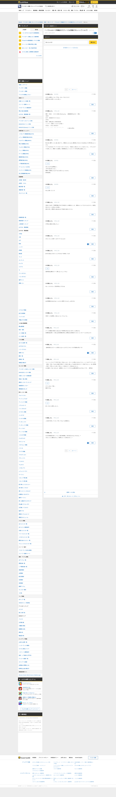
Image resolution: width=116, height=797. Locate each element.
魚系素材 (21, 579)
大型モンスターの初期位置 (25, 375)
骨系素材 (21, 583)
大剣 (20, 237)
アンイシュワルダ (23, 398)
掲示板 (95, 10)
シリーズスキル (22, 349)
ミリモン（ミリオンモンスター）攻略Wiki (62, 781)
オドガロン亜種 (22, 412)
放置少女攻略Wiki (78, 773)
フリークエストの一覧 (24, 533)
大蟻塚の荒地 (22, 625)
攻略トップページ (23, 84)
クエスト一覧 (66, 10)
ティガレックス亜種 (23, 425)
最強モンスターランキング (25, 382)
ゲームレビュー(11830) (24, 167)
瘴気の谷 (21, 632)
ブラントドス (22, 458)
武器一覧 (54, 10)
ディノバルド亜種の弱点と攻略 (29, 44)
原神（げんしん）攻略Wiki (38, 773)
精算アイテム (22, 586)
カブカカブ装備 (22, 310)
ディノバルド (22, 428)
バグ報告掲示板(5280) (24, 163)
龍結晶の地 (21, 635)
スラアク (21, 266)
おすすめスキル (22, 346)
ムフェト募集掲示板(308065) (25, 137)
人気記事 (24, 29)
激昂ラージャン (22, 497)
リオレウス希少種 (23, 481)
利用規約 (34, 757)
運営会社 (71, 757)
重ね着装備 (21, 326)
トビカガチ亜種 (22, 435)
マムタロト (21, 464)
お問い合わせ (63, 757)
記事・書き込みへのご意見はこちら (70, 496)
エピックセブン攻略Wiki (58, 775)
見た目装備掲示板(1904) (24, 173)
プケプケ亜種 (22, 451)
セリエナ (21, 609)
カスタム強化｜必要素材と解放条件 (30, 51)
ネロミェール (22, 441)
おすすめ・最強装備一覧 (24, 114)
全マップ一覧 (22, 599)
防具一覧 (60, 10)
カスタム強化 (89, 10)
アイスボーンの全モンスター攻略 (26, 369)
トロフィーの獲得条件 (24, 652)
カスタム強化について (24, 648)
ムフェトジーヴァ (23, 471)
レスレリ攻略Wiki (78, 775)
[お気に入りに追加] (75, 6)
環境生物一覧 (22, 563)
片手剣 (20, 233)
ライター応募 (93, 757)
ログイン (94, 2)
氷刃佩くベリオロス (23, 507)
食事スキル (21, 352)
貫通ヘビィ (21, 283)
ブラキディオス (22, 454)
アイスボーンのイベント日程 (25, 120)
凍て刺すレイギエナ (23, 487)
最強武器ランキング (23, 220)
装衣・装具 (21, 329)
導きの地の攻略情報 (23, 111)
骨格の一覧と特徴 (23, 379)
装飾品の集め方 (22, 362)
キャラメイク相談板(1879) (25, 170)
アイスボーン (28, 10)
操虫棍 (20, 253)
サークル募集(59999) (24, 153)
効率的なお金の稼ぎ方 (24, 668)
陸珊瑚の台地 (22, 629)
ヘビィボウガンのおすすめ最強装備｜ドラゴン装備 (32, 33)
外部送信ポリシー (54, 757)
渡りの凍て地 (22, 612)
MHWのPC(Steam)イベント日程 (26, 127)
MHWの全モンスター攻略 (25, 372)
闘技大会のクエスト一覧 (24, 540)
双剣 (20, 243)
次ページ (74, 89)
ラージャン (21, 474)
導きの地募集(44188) (24, 143)
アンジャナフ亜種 (23, 402)
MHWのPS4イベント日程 (25, 124)
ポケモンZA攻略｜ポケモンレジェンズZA (41, 762)
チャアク (21, 263)
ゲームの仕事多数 (62, 2)
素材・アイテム (74, 10)
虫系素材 (21, 573)
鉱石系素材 (21, 576)
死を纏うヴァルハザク (24, 504)
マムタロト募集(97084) (24, 147)
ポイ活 (71, 2)
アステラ (21, 619)
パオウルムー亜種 (23, 445)
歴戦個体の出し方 (23, 389)
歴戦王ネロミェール (23, 517)
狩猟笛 (20, 250)
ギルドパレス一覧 (23, 193)
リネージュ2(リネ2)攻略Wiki (38, 781)
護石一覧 (21, 356)
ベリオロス (21, 461)
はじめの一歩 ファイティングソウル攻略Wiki (84, 781)
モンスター (48, 10)
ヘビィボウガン (22, 276)
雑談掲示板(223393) (23, 157)
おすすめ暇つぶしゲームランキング (30, 709)
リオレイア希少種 (23, 477)
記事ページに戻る (71, 492)
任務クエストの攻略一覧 (24, 101)
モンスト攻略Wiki (78, 768)
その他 (20, 593)
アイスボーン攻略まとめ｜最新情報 (30, 36)
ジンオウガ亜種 (22, 418)
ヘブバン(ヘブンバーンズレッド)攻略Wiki (62, 773)
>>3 (47, 383)
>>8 (47, 268)
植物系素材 (21, 570)
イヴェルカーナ (22, 405)
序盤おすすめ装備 (23, 320)
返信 (92, 104)
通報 (94, 94)
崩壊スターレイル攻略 (37, 768)
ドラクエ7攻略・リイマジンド (38, 765)
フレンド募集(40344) (24, 150)
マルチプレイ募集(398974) (25, 140)
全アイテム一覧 (22, 560)
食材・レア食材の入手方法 (25, 655)
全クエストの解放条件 (24, 527)
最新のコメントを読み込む (70, 47)
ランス (20, 256)
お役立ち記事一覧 (23, 642)
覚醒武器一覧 (22, 190)
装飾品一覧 (21, 359)
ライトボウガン (22, 273)
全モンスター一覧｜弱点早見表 (29, 48)
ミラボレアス (22, 468)
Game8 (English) (78, 757)
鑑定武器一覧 (22, 186)
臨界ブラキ (21, 510)
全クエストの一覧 (23, 524)
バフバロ (21, 448)
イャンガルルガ (22, 408)
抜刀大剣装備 (22, 313)
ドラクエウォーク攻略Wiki (38, 770)
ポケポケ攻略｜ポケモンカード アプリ (83, 765)
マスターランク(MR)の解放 (25, 550)
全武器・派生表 (22, 180)
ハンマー (21, 247)
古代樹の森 (21, 622)
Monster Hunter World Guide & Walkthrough (30, 675)
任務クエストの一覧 (23, 530)
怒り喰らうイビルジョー (24, 484)
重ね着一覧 (82, 10)
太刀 (20, 240)
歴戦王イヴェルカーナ (24, 514)
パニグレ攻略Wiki (78, 778)
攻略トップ (21, 10)
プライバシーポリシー (43, 757)
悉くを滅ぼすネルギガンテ (25, 501)
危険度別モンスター (23, 385)
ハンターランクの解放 (24, 645)
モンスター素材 (22, 589)
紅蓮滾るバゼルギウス (24, 494)
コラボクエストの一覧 (24, 537)
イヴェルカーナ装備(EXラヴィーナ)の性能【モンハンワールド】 (67, 30)
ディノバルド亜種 (23, 431)
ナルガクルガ (22, 438)
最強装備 (35, 10)
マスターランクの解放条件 (25, 107)
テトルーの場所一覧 (23, 658)
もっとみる (39, 55)
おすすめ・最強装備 (23, 227)
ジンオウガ (21, 415)
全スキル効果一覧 (23, 342)
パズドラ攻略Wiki (57, 768)
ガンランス (21, 260)
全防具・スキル (22, 183)
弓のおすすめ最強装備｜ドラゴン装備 (31, 40)
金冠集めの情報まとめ (24, 665)
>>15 (47, 163)
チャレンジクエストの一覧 (25, 543)
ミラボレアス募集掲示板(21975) (26, 134)
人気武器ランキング (23, 224)
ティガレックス (22, 421)
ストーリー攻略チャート (24, 104)
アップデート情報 (23, 88)
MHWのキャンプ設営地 (24, 602)
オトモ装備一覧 (22, 333)
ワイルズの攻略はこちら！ (25, 94)
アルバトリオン (22, 395)
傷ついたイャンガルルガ (24, 491)
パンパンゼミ (22, 316)
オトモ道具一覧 (22, 336)
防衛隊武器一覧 (22, 217)
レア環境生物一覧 (23, 566)
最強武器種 (41, 10)
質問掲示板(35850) (23, 160)
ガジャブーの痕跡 (23, 662)
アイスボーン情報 (23, 91)
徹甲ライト (21, 280)
